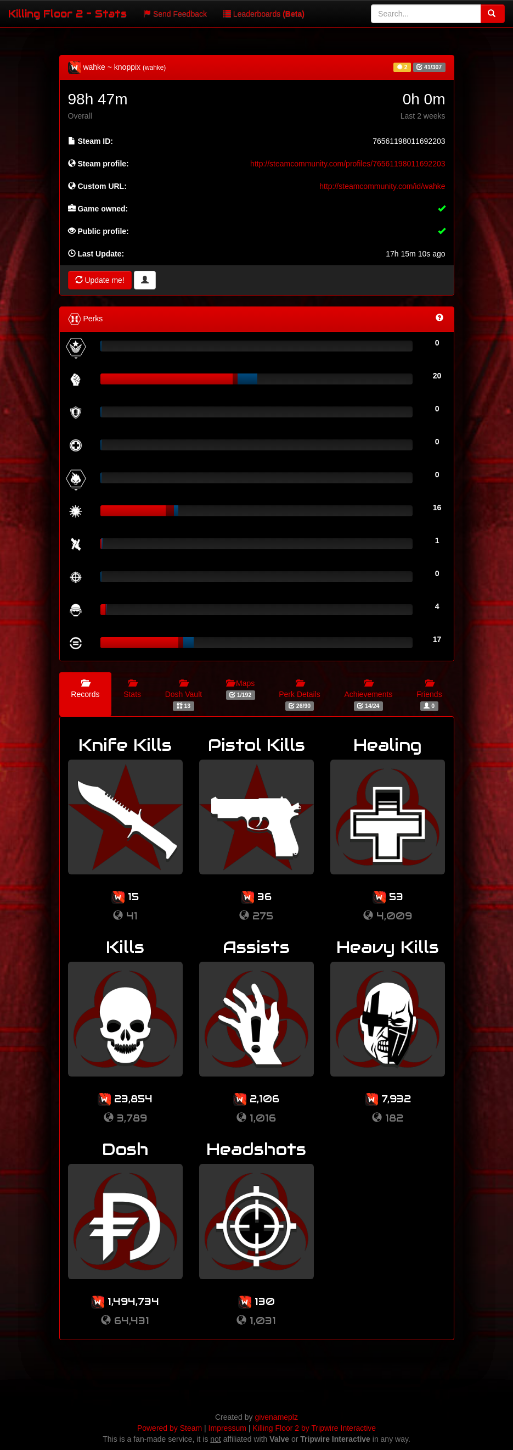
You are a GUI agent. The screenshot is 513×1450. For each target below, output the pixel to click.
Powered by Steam (169, 1428)
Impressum (227, 1428)
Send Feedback (175, 13)
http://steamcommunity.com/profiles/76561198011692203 (347, 163)
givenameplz (276, 1417)
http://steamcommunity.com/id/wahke (382, 186)
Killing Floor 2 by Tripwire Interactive (314, 1428)
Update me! (100, 280)
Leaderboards (264, 13)
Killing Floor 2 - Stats (67, 13)
